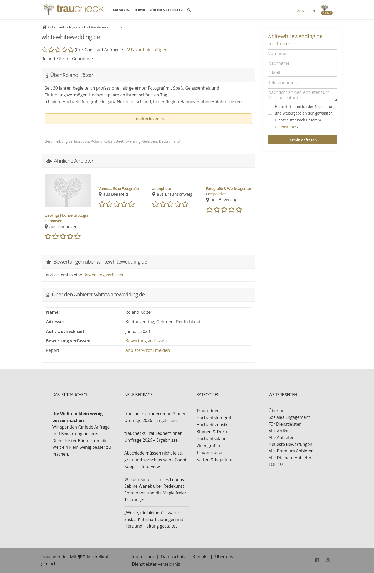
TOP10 (139, 11)
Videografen (208, 445)
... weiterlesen (146, 119)
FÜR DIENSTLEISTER (166, 11)
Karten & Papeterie (215, 459)
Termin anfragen (302, 139)
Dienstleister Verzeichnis (156, 564)
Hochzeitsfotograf (214, 417)
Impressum (143, 557)
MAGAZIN (121, 11)
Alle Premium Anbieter (291, 451)
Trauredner (208, 411)
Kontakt (200, 557)
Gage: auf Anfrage (102, 50)
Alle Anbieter (281, 437)
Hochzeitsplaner (212, 438)
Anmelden (306, 12)
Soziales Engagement (289, 417)
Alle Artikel (279, 431)
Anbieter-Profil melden (147, 350)
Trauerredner (210, 452)
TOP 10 (276, 464)
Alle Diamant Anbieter (290, 458)
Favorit (146, 50)
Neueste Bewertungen (290, 444)
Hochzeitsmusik (212, 424)
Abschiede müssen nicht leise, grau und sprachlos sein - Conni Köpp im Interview (155, 459)
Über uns (277, 411)
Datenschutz (285, 126)
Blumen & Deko (212, 432)
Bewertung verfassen (104, 275)
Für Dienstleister (285, 424)
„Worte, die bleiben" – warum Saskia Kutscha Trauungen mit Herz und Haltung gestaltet (153, 519)
